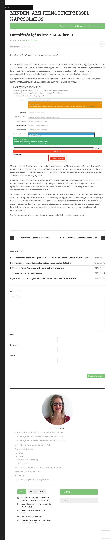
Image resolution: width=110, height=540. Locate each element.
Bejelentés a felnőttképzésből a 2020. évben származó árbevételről (43, 278)
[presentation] (27, 368)
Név (12, 335)
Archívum (66, 501)
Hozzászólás (15, 297)
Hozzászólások (36, 492)
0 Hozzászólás (28, 47)
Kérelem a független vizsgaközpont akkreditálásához (37, 268)
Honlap (12, 355)
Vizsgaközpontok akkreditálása (26, 273)
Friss (22, 492)
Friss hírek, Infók (28, 40)
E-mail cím (14, 345)
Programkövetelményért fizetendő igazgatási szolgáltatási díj (41, 263)
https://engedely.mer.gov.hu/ (61, 78)
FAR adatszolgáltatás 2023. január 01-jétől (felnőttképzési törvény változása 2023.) (51, 257)
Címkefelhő (67, 492)
